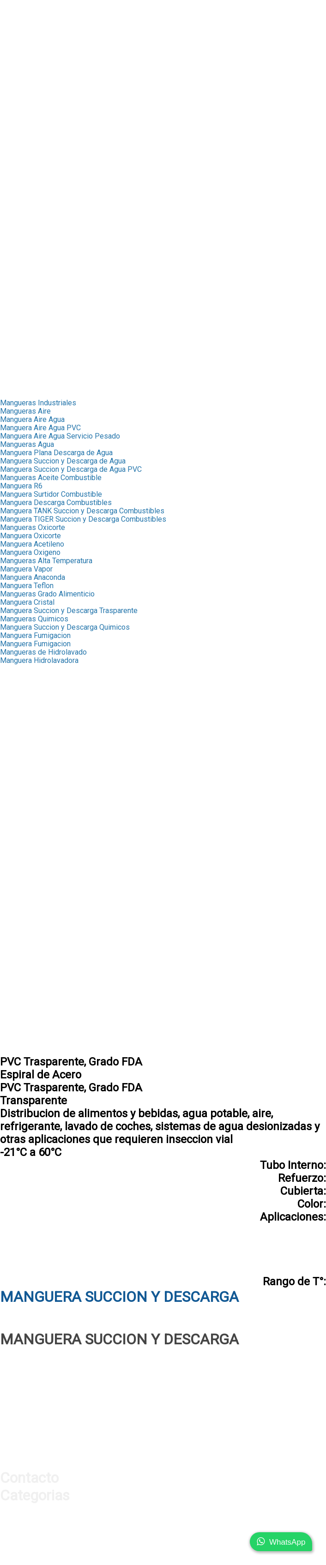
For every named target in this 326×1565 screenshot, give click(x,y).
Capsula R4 (18, 685)
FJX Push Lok (22, 710)
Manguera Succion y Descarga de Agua (63, 461)
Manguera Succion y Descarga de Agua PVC (71, 469)
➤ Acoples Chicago (31, 303)
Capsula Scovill (24, 677)
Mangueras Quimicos (34, 618)
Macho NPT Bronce (31, 743)
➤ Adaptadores (24, 62)
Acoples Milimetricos (34, 1034)
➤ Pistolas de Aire (30, 319)
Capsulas (15, 668)
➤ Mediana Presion (31, 161)
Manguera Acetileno (32, 544)
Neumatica (17, 278)
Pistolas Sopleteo (29, 984)
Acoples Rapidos (27, 967)
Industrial (15, 128)
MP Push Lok (22, 718)
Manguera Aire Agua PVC (40, 427)
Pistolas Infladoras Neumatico (49, 992)
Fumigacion (18, 909)
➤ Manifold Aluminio (33, 328)
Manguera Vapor (26, 569)
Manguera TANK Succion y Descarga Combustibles (82, 510)
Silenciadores (22, 1009)
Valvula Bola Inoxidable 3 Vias (48, 868)
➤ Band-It (15, 186)
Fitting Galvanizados (33, 818)
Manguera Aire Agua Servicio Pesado (60, 436)
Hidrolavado (19, 926)
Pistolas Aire (21, 976)
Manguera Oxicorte (30, 535)
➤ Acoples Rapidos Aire (39, 311)
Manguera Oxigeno (30, 552)
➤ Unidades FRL (26, 344)
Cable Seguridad (26, 934)
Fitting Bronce (22, 693)
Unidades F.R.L (23, 1017)
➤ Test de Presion (30, 103)
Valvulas (13, 843)
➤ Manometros (24, 78)
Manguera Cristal (27, 602)
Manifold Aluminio (29, 1001)
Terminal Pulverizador (35, 768)
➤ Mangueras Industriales (42, 136)
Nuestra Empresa (28, 12)
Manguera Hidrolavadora (39, 660)
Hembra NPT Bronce (33, 751)
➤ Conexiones (23, 53)
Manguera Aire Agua (32, 419)
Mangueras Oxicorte (32, 527)
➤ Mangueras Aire (29, 286)
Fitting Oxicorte (24, 776)
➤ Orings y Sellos (28, 112)
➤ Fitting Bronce (26, 153)
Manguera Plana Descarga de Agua (56, 452)
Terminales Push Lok (34, 702)
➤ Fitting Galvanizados (36, 170)
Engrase (13, 893)
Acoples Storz (23, 876)
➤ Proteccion (21, 95)
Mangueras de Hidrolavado (43, 652)
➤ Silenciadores (26, 336)
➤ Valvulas (17, 87)
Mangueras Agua (27, 444)
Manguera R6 (21, 486)
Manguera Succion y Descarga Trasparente (69, 610)
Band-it (11, 835)
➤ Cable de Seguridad (35, 261)
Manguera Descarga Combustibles (56, 502)
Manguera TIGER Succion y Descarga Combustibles (83, 519)
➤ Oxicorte (17, 245)
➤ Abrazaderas (24, 178)
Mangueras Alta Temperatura (46, 560)
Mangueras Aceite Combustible (51, 477)
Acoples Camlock (28, 884)
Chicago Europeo (27, 959)
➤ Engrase (17, 220)
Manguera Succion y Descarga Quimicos (65, 627)
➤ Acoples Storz (27, 203)
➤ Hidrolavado (23, 253)
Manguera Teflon (27, 585)
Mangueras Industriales (38, 402)
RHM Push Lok (24, 726)
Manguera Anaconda (32, 577)
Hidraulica (16, 28)
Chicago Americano (31, 951)
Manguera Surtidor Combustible (51, 494)
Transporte (17, 377)
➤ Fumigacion (22, 236)
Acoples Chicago (27, 943)
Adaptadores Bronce (33, 785)
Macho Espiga (23, 801)
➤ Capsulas (19, 145)
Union (9, 810)
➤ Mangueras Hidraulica (39, 37)
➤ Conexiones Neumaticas (43, 361)
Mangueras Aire (25, 411)
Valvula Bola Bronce (32, 851)
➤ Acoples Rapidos (31, 70)
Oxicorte (13, 918)
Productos (17, 20)
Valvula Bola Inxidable (35, 859)
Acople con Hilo (25, 1042)
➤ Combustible (24, 228)
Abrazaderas (20, 826)
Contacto (14, 386)
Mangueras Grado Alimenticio (47, 594)
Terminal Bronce (26, 735)
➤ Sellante (17, 120)
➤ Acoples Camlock (32, 211)
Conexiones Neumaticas (39, 1026)
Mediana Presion (27, 793)
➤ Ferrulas (17, 45)
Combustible (20, 901)
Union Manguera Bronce (38, 760)
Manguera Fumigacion (35, 635)
